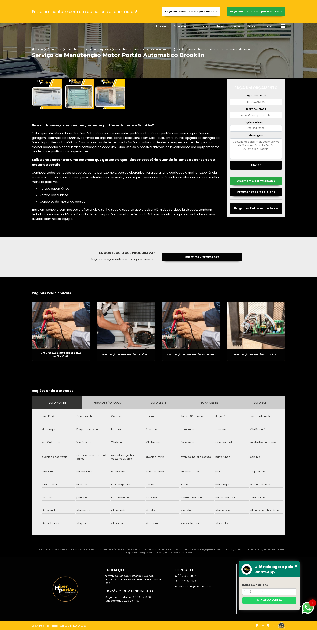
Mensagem (256, 135)
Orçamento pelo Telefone (256, 191)
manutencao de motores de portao (89, 49)
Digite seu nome (256, 95)
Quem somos (183, 26)
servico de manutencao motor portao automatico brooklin (213, 49)
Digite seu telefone (256, 122)
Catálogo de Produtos (218, 26)
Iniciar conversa (269, 600)
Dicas (251, 26)
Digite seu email (256, 109)
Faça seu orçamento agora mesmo (191, 11)
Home (161, 26)
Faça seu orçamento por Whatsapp (256, 11)
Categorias (55, 49)
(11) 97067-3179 (185, 581)
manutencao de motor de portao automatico (143, 49)
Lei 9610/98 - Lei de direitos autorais (174, 552)
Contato (268, 26)
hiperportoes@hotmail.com (193, 586)
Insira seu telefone (255, 585)
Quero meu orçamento (202, 256)
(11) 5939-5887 (185, 576)
